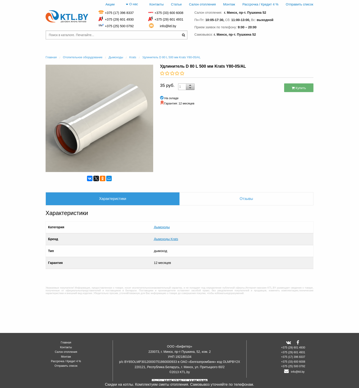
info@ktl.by (168, 26)
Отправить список (299, 4)
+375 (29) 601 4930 (119, 19)
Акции (109, 4)
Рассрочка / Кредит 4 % (260, 4)
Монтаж (229, 4)
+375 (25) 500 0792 (119, 26)
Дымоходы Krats (166, 232)
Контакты (157, 4)
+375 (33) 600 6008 (169, 13)
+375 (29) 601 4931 (169, 19)
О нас (132, 4)
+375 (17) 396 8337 (119, 13)
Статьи (176, 4)
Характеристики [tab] (112, 199)
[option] (99, 118)
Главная (66, 342)
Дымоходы (162, 225)
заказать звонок (294, 33)
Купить (299, 88)
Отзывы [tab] (246, 199)
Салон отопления (202, 4)
